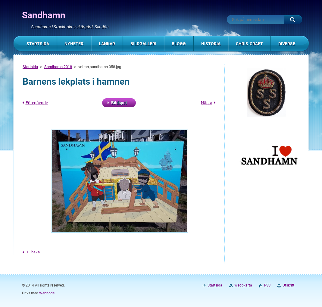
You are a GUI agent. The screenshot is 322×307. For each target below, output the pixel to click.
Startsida (30, 66)
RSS (267, 285)
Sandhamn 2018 (58, 66)
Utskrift (288, 285)
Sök (293, 19)
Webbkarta (243, 285)
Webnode (47, 293)
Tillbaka (33, 252)
